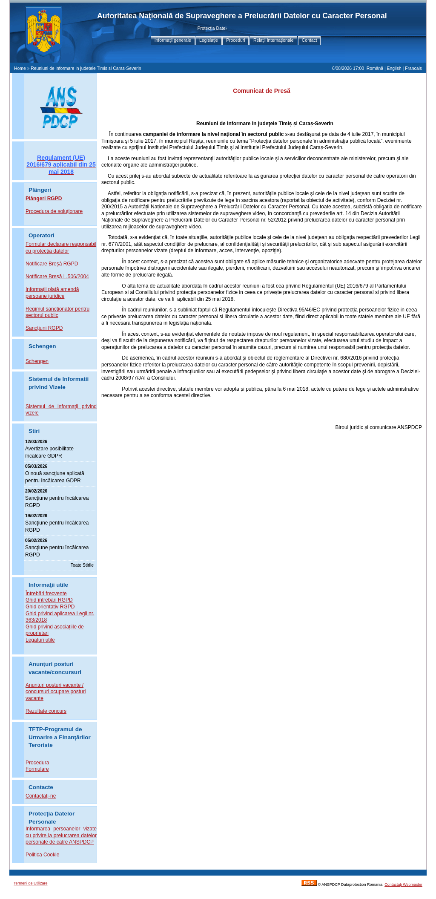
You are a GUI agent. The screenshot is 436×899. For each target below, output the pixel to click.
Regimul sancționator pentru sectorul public (57, 312)
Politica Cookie (42, 855)
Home (20, 68)
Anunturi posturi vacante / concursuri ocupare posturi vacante (56, 691)
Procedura (37, 763)
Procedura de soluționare (54, 211)
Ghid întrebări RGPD (49, 600)
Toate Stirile (82, 565)
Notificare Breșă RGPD (52, 264)
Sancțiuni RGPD (44, 328)
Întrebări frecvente (46, 593)
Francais (413, 68)
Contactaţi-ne (41, 796)
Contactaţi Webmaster (403, 884)
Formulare (37, 769)
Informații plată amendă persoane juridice (52, 292)
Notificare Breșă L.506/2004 (57, 276)
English (394, 68)
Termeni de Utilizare (31, 883)
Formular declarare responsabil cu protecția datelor (61, 247)
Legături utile (40, 640)
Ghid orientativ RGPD (50, 607)
